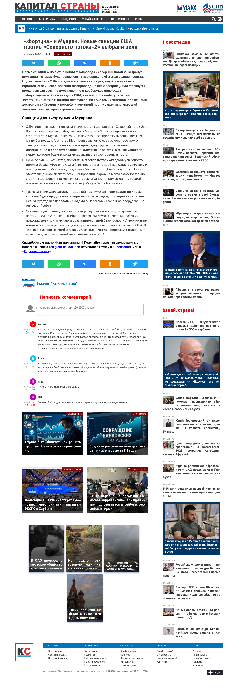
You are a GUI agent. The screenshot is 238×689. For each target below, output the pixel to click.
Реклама (197, 661)
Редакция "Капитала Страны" (57, 283)
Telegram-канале (61, 247)
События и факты (57, 654)
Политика (89, 654)
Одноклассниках (36, 251)
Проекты (162, 645)
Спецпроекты (119, 19)
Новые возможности (95, 661)
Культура (125, 654)
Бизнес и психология (131, 658)
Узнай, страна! (92, 19)
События (53, 645)
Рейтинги (162, 661)
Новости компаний (167, 658)
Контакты (198, 665)
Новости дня (176, 42)
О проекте (198, 651)
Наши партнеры (201, 658)
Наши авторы (200, 654)
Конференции (128, 651)
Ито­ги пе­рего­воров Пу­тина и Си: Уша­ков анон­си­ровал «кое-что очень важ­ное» (192, 114)
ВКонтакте (122, 247)
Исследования (92, 665)
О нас (139, 19)
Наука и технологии (95, 658)
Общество (68, 19)
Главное (27, 19)
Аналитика (47, 19)
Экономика (75, 413)
